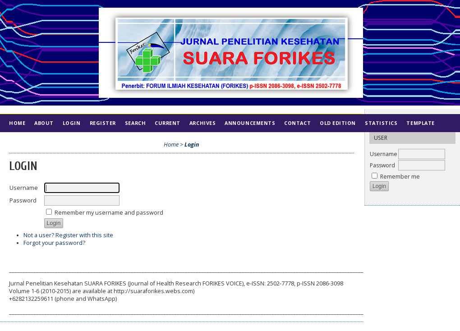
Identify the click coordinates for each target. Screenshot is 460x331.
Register (103, 123)
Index (17, 141)
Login (72, 123)
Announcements (250, 123)
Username (383, 154)
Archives (202, 123)
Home (17, 123)
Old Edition (338, 123)
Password (382, 165)
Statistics (381, 123)
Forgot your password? (54, 243)
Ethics (45, 141)
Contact (297, 123)
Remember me (400, 176)
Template (420, 123)
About (44, 123)
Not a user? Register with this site (68, 235)
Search (135, 123)
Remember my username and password (109, 212)
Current (167, 123)
